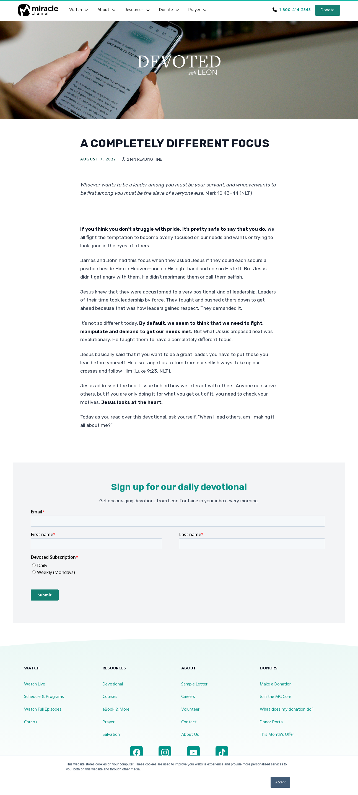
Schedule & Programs (44, 696)
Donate (327, 10)
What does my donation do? (286, 709)
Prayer (109, 722)
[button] (79, 10)
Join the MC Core (275, 696)
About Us (190, 734)
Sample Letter (194, 684)
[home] (38, 10)
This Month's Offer (277, 734)
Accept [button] (280, 782)
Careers (188, 696)
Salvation (111, 734)
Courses (110, 696)
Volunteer (190, 709)
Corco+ (31, 722)
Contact (189, 722)
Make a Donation (276, 684)
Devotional (113, 684)
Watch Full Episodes (42, 709)
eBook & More (116, 709)
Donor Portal (272, 722)
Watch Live (34, 684)
